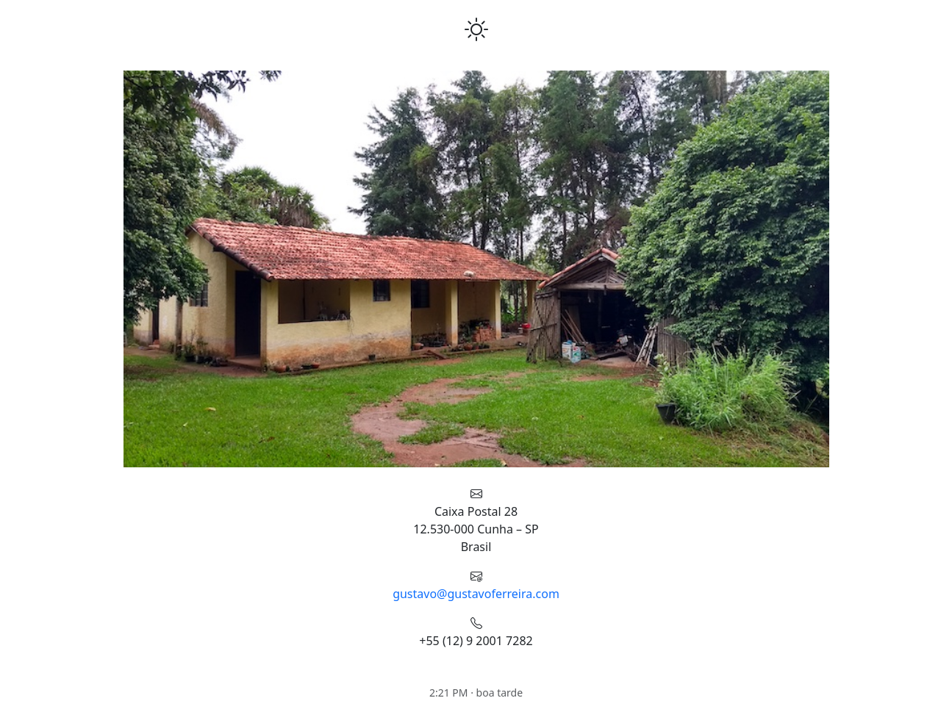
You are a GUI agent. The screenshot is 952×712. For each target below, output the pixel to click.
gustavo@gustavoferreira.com (476, 594)
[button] (147, 269)
